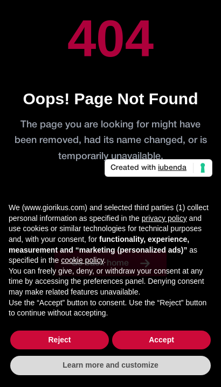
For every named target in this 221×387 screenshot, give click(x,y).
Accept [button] (161, 339)
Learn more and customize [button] (110, 365)
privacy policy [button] (164, 218)
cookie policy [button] (82, 260)
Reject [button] (59, 339)
